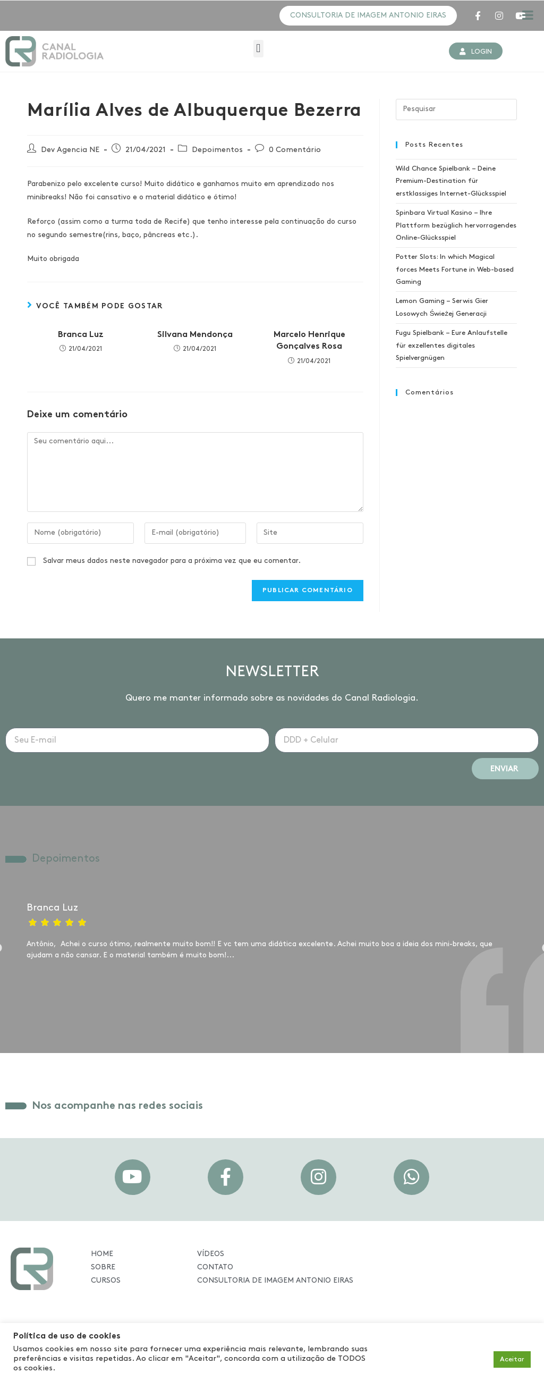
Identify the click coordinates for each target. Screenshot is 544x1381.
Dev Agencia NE (70, 151)
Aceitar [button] (512, 1359)
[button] (258, 49)
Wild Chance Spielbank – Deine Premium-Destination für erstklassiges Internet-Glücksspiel (451, 182)
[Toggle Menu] (528, 15)
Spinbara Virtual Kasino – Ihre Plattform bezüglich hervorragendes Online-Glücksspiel (456, 227)
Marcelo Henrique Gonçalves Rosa (309, 342)
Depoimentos (217, 151)
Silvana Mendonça (195, 336)
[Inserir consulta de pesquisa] (456, 110)
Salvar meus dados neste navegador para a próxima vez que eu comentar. (172, 562)
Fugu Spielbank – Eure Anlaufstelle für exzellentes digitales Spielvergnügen (451, 347)
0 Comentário (295, 151)
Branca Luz (81, 336)
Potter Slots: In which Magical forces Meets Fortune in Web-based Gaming (455, 271)
